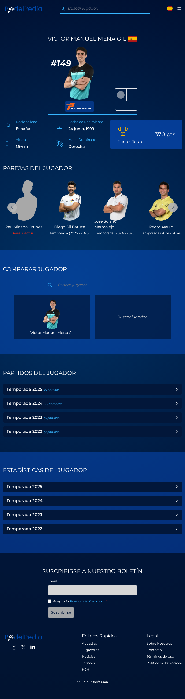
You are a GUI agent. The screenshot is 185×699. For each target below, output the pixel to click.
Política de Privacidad (88, 601)
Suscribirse (61, 612)
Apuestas (89, 643)
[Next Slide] (173, 207)
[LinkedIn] (32, 647)
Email (52, 581)
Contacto (154, 650)
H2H (85, 669)
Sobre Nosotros (159, 643)
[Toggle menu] (179, 8)
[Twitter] (23, 647)
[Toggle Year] (176, 389)
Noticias (88, 656)
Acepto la (80, 601)
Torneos (88, 663)
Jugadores (90, 650)
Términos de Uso (160, 656)
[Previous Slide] (12, 207)
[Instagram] (14, 647)
